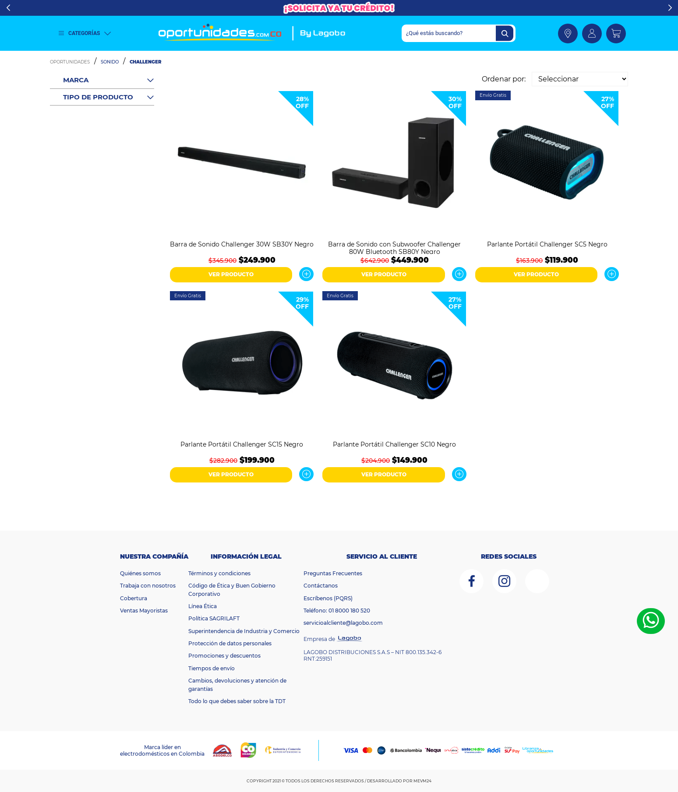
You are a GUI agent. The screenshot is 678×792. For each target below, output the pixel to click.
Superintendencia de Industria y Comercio (244, 631)
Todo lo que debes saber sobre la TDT (237, 701)
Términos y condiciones (219, 573)
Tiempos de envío (211, 668)
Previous (8, 8)
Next (669, 8)
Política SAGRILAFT (214, 618)
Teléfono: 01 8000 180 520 (337, 610)
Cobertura (133, 598)
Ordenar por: (504, 79)
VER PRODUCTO (231, 274)
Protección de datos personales (230, 643)
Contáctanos (321, 585)
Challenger (145, 62)
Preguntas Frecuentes (333, 573)
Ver (306, 274)
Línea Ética (202, 606)
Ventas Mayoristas (144, 610)
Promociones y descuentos (224, 655)
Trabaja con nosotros (148, 585)
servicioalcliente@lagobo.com (343, 623)
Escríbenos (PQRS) (328, 598)
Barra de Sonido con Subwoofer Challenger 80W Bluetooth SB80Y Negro (394, 247)
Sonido (110, 62)
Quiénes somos (140, 573)
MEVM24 (422, 780)
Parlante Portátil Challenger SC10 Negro (394, 444)
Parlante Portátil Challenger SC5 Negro (547, 244)
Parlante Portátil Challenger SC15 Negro (241, 444)
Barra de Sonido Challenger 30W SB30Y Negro (242, 244)
